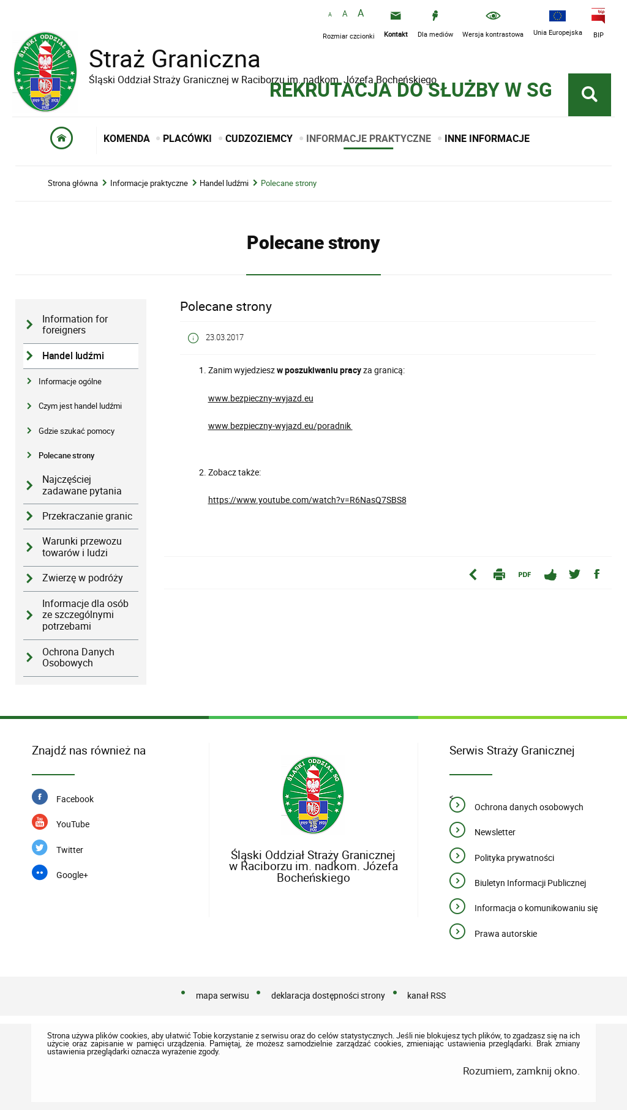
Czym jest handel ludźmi (80, 405)
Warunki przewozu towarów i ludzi (82, 547)
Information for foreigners (75, 325)
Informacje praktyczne (149, 183)
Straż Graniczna (165, 58)
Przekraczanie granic (87, 516)
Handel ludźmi (224, 183)
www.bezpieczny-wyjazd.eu (261, 398)
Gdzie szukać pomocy (77, 430)
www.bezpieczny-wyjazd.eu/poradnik (280, 425)
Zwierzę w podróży (82, 578)
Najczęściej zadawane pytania (82, 485)
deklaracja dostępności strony (328, 995)
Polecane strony (289, 183)
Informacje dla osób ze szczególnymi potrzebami (85, 615)
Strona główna (73, 183)
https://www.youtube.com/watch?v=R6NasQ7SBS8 (307, 499)
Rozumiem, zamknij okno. (521, 1070)
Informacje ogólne (70, 381)
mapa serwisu (222, 995)
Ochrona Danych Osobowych (78, 658)
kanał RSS (426, 995)
